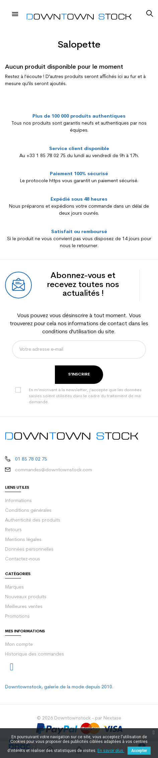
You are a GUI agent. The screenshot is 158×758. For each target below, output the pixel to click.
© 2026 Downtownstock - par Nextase (79, 718)
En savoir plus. (110, 750)
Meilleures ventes (24, 606)
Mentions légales (23, 539)
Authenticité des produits (32, 520)
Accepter (139, 750)
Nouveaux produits (26, 597)
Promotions (17, 616)
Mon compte (19, 644)
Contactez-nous (22, 559)
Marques (14, 587)
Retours (13, 530)
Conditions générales (28, 510)
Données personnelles (29, 549)
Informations (18, 500)
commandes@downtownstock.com (53, 470)
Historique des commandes (34, 654)
